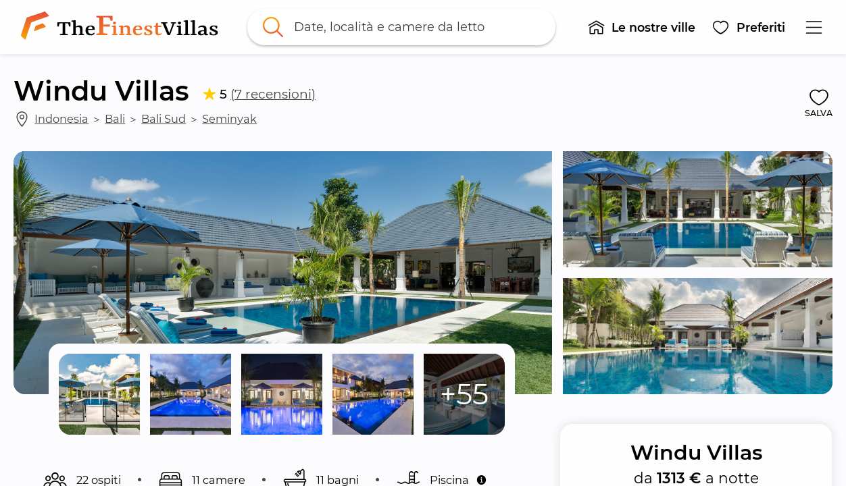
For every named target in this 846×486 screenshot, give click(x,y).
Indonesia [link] (61, 119)
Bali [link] (115, 119)
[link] (122, 27)
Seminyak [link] (229, 119)
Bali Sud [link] (163, 119)
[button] (641, 27)
